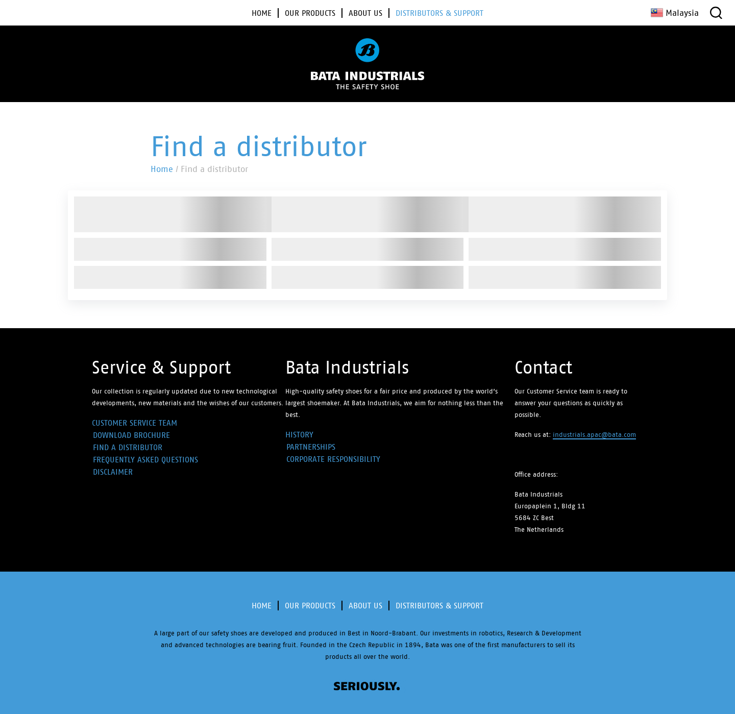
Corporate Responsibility (333, 459)
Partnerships (310, 447)
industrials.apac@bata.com (594, 434)
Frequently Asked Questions (145, 459)
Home (162, 169)
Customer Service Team (134, 423)
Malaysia (675, 13)
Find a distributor (127, 447)
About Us (365, 605)
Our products (310, 605)
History (299, 434)
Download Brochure (131, 435)
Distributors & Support (439, 605)
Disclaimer (113, 472)
